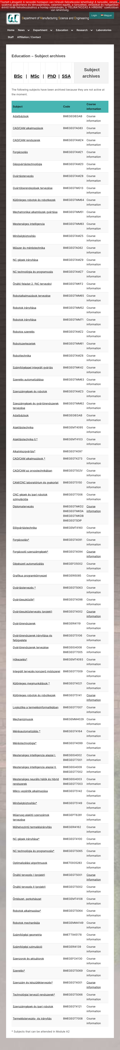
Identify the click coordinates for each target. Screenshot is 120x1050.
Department (40, 30)
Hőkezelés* (20, 659)
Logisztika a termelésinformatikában (35, 707)
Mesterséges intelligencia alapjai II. (34, 767)
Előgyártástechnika (25, 527)
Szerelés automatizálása (28, 379)
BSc (18, 76)
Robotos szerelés (24, 331)
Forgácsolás (20, 152)
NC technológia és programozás (33, 271)
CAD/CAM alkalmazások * (29, 458)
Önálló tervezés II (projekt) (29, 886)
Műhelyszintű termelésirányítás (32, 827)
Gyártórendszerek (24, 623)
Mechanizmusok (23, 719)
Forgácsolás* (21, 539)
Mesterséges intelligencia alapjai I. (34, 755)
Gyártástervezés (23, 176)
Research (82, 30)
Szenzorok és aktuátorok (28, 958)
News (21, 30)
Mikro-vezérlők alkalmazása (30, 791)
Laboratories (103, 30)
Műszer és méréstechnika (29, 247)
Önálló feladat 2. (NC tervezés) (32, 283)
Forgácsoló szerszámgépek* (30, 551)
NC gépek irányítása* (26, 839)
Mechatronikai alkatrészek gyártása (35, 212)
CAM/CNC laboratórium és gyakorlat (35, 482)
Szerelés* (19, 970)
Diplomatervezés (23, 506)
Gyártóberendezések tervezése (32, 188)
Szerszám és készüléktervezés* (33, 982)
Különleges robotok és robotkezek (34, 200)
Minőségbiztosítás (24, 236)
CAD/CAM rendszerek (26, 140)
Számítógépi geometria (27, 934)
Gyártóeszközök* (24, 599)
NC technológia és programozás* (33, 851)
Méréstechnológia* (25, 743)
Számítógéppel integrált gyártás (33, 367)
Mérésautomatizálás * (26, 731)
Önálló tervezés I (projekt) (29, 874)
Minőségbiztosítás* (25, 803)
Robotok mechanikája (26, 922)
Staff (11, 37)
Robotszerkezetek (24, 343)
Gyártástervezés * (24, 587)
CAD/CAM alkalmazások (28, 128)
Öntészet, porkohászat (27, 898)
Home (10, 30)
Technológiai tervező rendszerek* (34, 994)
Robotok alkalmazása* (27, 910)
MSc (34, 76)
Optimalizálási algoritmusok (30, 862)
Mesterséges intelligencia (29, 223)
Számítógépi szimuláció (27, 946)
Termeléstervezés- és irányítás (32, 1018)
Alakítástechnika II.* (25, 439)
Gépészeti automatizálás (28, 563)
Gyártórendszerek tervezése (31, 647)
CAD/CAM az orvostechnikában (32, 470)
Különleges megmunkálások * (31, 683)
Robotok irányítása (24, 307)
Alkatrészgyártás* (24, 451)
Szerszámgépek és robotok (30, 391)
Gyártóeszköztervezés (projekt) (32, 611)
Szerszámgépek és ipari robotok (33, 1006)
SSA (66, 76)
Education (62, 30)
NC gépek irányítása (25, 259)
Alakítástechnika (23, 427)
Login (94, 15)
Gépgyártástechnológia (27, 164)
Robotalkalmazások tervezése (31, 295)
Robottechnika (22, 355)
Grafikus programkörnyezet (30, 575)
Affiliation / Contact (29, 37)
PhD (52, 76)
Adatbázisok (21, 116)
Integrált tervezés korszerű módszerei (36, 671)
